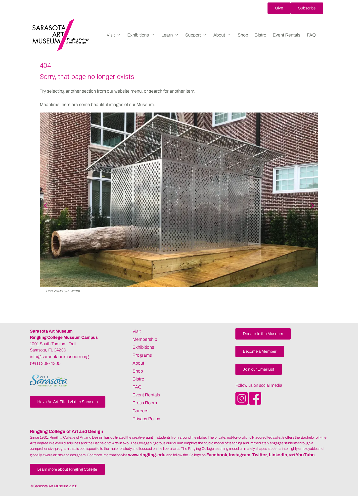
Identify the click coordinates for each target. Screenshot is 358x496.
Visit (115, 35)
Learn (172, 35)
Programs (142, 355)
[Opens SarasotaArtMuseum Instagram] (242, 403)
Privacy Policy (146, 418)
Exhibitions (142, 35)
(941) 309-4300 (45, 363)
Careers (140, 410)
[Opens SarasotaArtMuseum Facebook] (255, 403)
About (223, 35)
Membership (145, 339)
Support (197, 35)
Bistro (260, 35)
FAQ (311, 35)
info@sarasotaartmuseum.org (59, 356)
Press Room (145, 402)
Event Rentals (286, 35)
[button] (279, 8)
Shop (243, 35)
